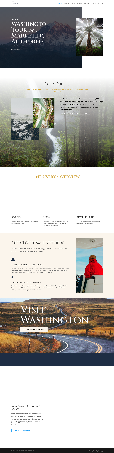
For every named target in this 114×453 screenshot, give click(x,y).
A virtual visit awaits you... (34, 329)
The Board (87, 3)
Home (59, 3)
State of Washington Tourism (28, 264)
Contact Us (96, 3)
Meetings (66, 3)
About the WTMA (77, 3)
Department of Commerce (26, 282)
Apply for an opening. (22, 430)
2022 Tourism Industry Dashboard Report (75, 114)
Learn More (16, 50)
